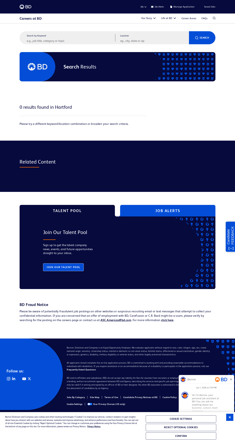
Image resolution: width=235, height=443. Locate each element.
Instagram (8, 379)
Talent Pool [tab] (67, 210)
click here (167, 320)
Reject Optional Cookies (181, 427)
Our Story (146, 18)
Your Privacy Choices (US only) (106, 404)
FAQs (204, 18)
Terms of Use (111, 397)
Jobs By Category (76, 397)
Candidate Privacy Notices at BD (140, 397)
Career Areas (188, 18)
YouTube (24, 379)
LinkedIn (14, 379)
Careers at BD (31, 18)
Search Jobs (214, 18)
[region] (117, 427)
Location (124, 35)
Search (204, 37)
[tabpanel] (111, 252)
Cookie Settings (74, 404)
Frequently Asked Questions (81, 369)
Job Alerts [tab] (167, 210)
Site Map (94, 397)
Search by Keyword (36, 35)
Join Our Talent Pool (63, 267)
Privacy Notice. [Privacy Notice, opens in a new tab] (94, 426)
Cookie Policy (170, 397)
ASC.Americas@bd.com (116, 320)
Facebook (19, 379)
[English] (142, 7)
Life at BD (166, 18)
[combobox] (154, 40)
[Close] (229, 417)
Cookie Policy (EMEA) (193, 397)
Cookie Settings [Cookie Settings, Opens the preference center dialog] (181, 418)
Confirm (181, 435)
